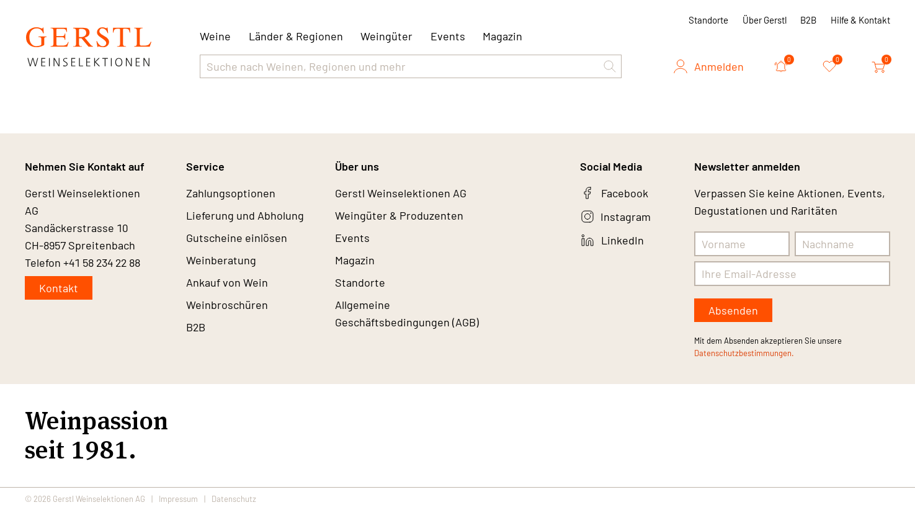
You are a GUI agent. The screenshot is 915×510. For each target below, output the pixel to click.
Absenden (733, 310)
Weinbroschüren (227, 304)
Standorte (708, 19)
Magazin (502, 36)
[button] (609, 66)
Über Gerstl (765, 19)
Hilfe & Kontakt (860, 19)
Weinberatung (221, 260)
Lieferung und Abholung (245, 215)
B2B (808, 19)
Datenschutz (234, 499)
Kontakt (58, 288)
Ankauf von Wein (227, 282)
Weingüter (386, 36)
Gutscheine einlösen (236, 237)
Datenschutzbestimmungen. (744, 353)
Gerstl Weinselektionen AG (400, 193)
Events (448, 36)
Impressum (178, 499)
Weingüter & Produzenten (399, 215)
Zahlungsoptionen (230, 193)
